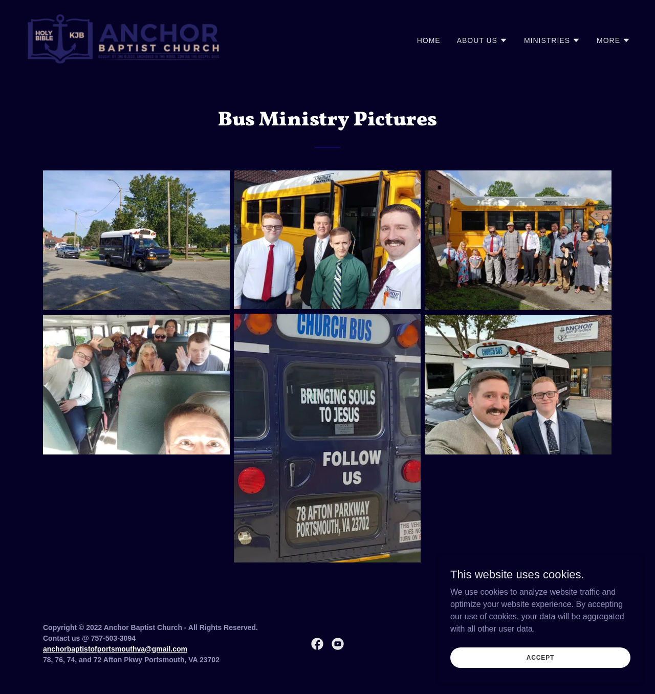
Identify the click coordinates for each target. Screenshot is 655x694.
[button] (482, 40)
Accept (540, 657)
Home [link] (429, 40)
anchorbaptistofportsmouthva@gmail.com (115, 649)
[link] (124, 38)
